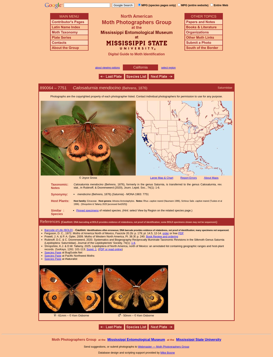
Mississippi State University (198, 339)
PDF (181, 233)
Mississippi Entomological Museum (136, 339)
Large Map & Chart (161, 177)
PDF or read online (110, 249)
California (140, 67)
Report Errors (188, 177)
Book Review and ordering (162, 236)
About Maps (211, 177)
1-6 (133, 242)
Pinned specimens (87, 210)
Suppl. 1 (92, 249)
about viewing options (107, 67)
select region (168, 67)
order (166, 233)
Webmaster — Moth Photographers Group (163, 346)
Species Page (53, 252)
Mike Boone (167, 352)
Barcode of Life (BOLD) (59, 230)
